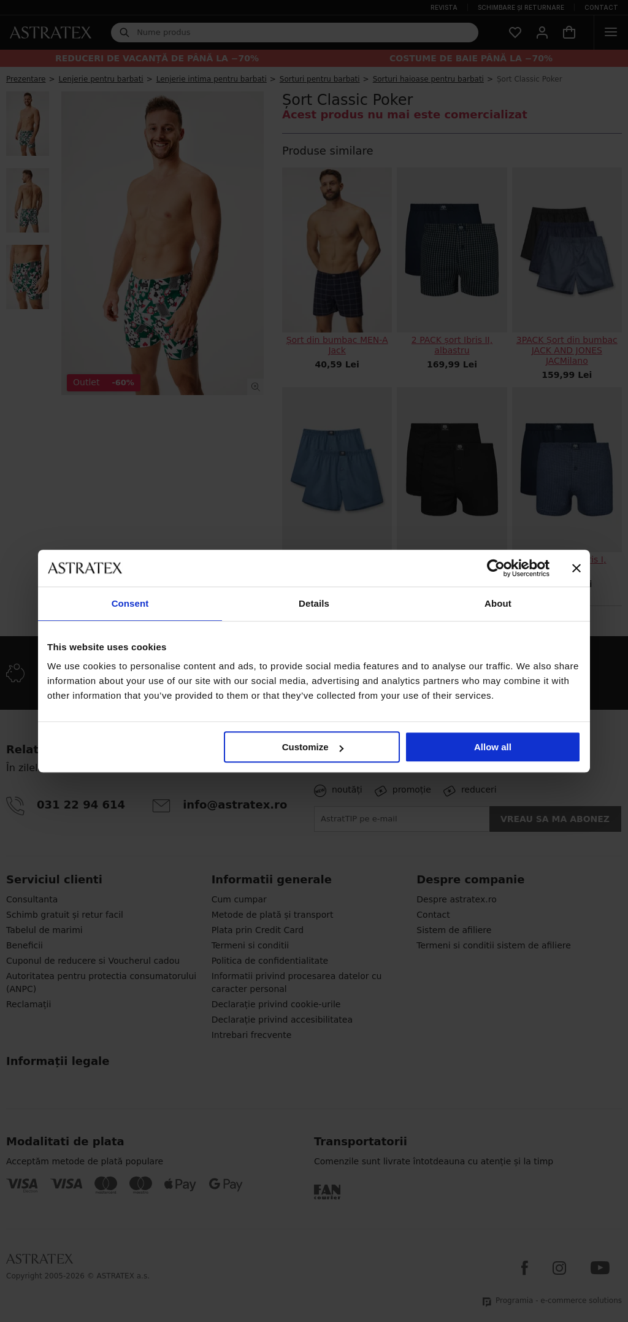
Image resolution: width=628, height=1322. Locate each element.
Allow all (492, 747)
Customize (312, 747)
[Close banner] (576, 568)
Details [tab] (314, 603)
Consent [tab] (130, 603)
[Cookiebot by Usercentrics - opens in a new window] (496, 568)
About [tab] (497, 603)
